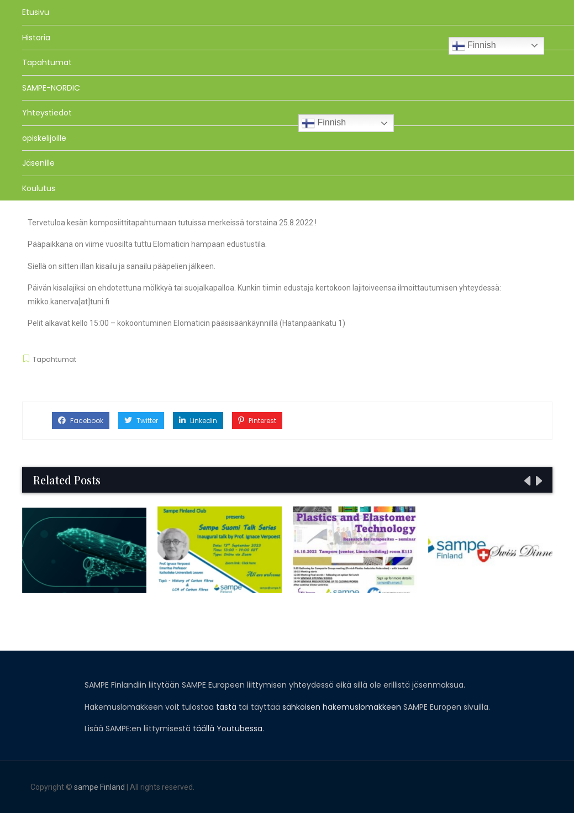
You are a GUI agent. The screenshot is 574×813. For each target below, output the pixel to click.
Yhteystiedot (47, 112)
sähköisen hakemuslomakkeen (341, 706)
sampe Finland (99, 787)
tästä (226, 706)
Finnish (474, 45)
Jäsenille (38, 162)
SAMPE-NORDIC (51, 87)
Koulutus (38, 188)
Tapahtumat (47, 62)
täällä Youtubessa (227, 728)
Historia (36, 37)
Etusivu (35, 12)
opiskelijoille (44, 138)
